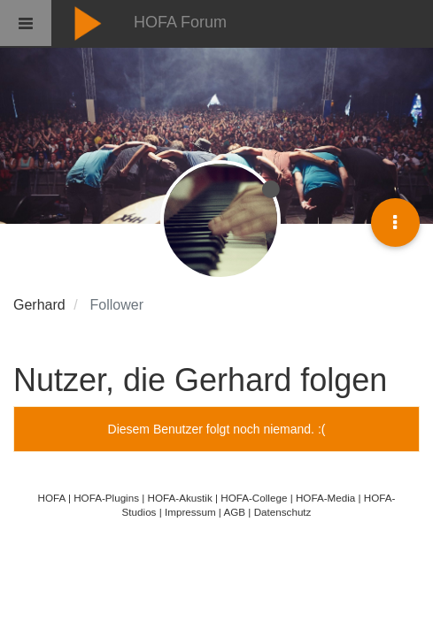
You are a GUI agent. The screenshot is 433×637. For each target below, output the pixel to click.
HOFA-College (253, 497)
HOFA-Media (325, 497)
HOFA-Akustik (180, 497)
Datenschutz (283, 512)
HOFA (52, 497)
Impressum (190, 512)
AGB (235, 512)
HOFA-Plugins (106, 497)
